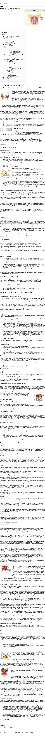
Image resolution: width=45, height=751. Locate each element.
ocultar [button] (3, 34)
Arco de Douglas (19, 113)
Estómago (19, 448)
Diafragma (42, 460)
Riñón (12, 461)
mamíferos (14, 9)
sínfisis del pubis (21, 135)
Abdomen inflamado (7, 722)
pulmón (29, 531)
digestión (19, 101)
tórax (4, 9)
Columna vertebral (36, 448)
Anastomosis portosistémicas (12, 424)
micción (23, 101)
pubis (28, 118)
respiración (14, 101)
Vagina (27, 518)
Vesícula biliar (41, 467)
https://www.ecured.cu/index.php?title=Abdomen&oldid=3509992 (19, 732)
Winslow (31, 420)
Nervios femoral (25, 498)
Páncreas (36, 461)
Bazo (1, 461)
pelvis (8, 9)
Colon (17, 462)
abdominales (14, 99)
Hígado (35, 467)
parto (28, 101)
